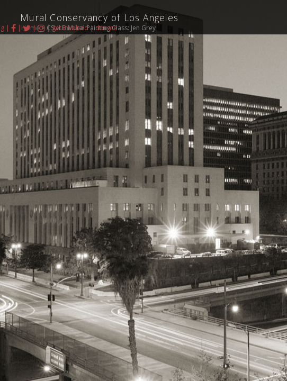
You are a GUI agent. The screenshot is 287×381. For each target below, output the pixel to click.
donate (106, 27)
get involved (70, 27)
